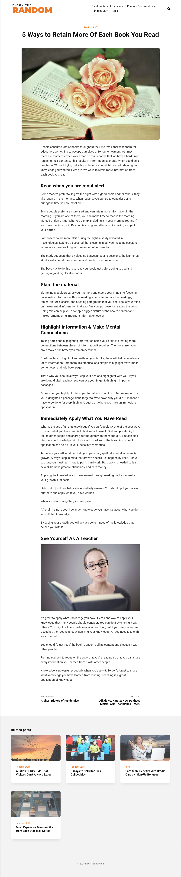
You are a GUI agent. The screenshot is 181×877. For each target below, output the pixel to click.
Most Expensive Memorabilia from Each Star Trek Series (34, 829)
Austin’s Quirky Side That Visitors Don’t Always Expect (34, 772)
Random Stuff (100, 10)
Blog (115, 10)
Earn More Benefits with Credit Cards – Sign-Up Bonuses (145, 772)
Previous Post (65, 699)
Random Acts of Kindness (107, 6)
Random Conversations (141, 6)
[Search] (168, 8)
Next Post (115, 701)
